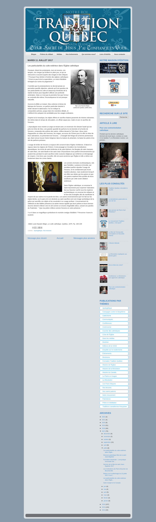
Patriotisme (106, 399)
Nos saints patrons (109, 391)
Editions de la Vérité (109, 346)
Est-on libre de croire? (116, 265)
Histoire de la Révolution (111, 369)
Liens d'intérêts (105, 54)
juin (105, 486)
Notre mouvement (108, 395)
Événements (106, 353)
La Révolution (107, 380)
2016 (104, 504)
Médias (59, 54)
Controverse (106, 327)
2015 (104, 507)
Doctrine (105, 342)
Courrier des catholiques (111, 331)
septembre (107, 442)
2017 (104, 431)
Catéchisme (106, 315)
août (105, 445)
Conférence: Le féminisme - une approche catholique (118, 277)
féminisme (106, 357)
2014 (104, 510)
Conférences (107, 323)
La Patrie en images (109, 376)
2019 (104, 425)
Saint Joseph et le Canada (111, 483)
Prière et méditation (109, 403)
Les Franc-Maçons (109, 384)
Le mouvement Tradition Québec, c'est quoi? (116, 222)
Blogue (33, 54)
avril (105, 492)
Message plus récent (37, 238)
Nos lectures (47, 230)
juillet (105, 448)
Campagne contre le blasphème (113, 312)
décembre (107, 433)
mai (105, 489)
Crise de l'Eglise (108, 334)
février (106, 498)
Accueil (60, 238)
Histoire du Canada (109, 372)
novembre (107, 436)
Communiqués (107, 319)
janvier (106, 501)
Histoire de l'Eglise (109, 365)
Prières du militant (46, 54)
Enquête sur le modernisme (112, 350)
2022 (104, 417)
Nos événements (72, 54)
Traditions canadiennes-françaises (114, 406)
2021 (104, 420)
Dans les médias (108, 338)
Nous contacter (119, 54)
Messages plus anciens (84, 238)
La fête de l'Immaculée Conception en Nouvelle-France (117, 233)
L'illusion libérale (114, 243)
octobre (106, 439)
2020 (104, 422)
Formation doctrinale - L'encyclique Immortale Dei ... (114, 460)
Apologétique (38, 230)
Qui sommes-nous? (89, 54)
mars (105, 495)
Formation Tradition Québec (112, 361)
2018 (104, 428)
